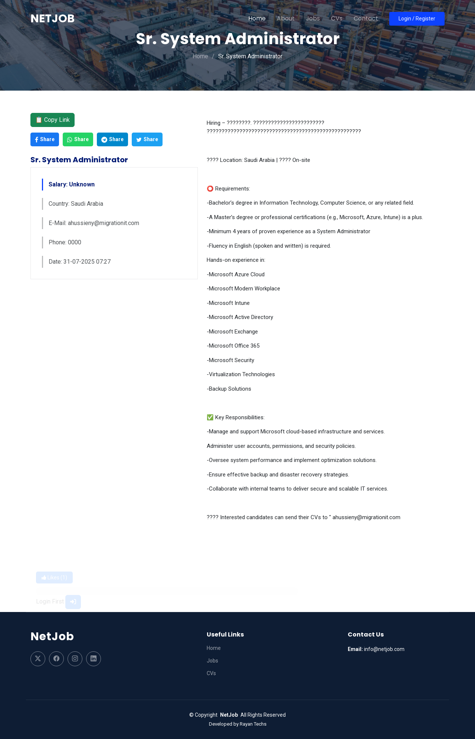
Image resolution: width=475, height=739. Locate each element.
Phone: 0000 (65, 242)
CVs (337, 18)
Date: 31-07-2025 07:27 (80, 261)
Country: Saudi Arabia (76, 203)
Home (257, 18)
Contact (366, 18)
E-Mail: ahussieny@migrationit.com (94, 223)
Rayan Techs (253, 724)
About (286, 18)
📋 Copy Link (52, 119)
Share (45, 139)
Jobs (313, 18)
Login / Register (417, 19)
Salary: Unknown (72, 184)
